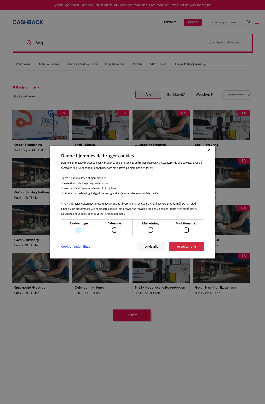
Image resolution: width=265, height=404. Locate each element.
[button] (76, 246)
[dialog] (132, 202)
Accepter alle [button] (186, 246)
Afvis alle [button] (151, 246)
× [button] (208, 150)
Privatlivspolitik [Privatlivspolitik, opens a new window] (134, 214)
